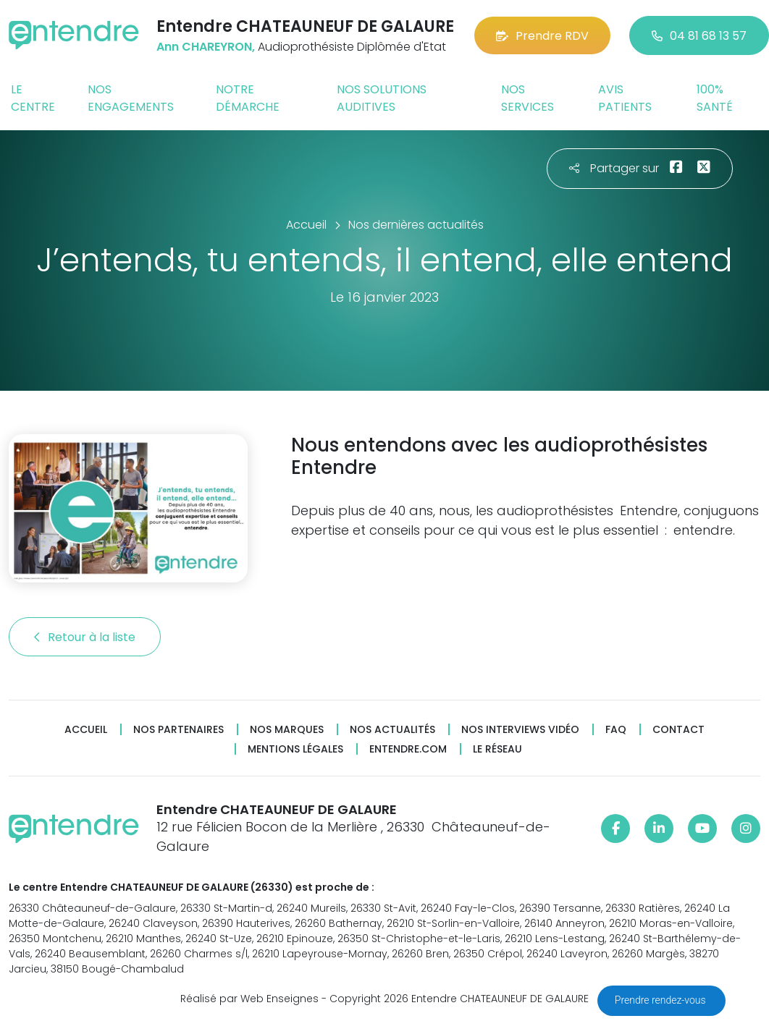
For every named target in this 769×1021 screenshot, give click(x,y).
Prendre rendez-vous (661, 1000)
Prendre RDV (542, 35)
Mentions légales (295, 749)
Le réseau (497, 749)
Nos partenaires (178, 730)
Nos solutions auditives (381, 98)
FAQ (615, 730)
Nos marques (287, 730)
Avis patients (625, 98)
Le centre (33, 98)
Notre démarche (248, 98)
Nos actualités (392, 730)
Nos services (527, 98)
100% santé (715, 98)
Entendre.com (408, 749)
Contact (678, 730)
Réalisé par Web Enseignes (249, 998)
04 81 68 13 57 (699, 35)
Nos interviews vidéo (520, 730)
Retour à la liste (84, 637)
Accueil (85, 730)
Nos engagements (131, 98)
